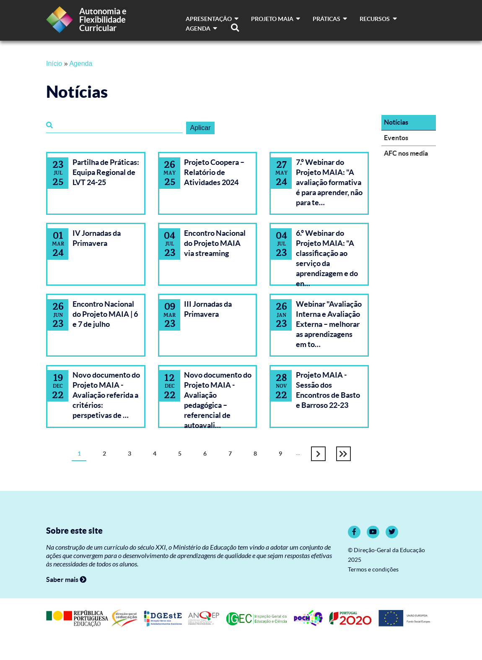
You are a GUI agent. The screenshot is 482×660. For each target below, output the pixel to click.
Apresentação (212, 19)
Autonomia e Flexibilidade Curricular (103, 19)
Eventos (396, 137)
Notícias (396, 122)
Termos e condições (373, 569)
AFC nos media (406, 153)
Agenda (201, 28)
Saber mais (66, 579)
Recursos (378, 19)
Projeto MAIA (275, 19)
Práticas (330, 19)
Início (54, 63)
